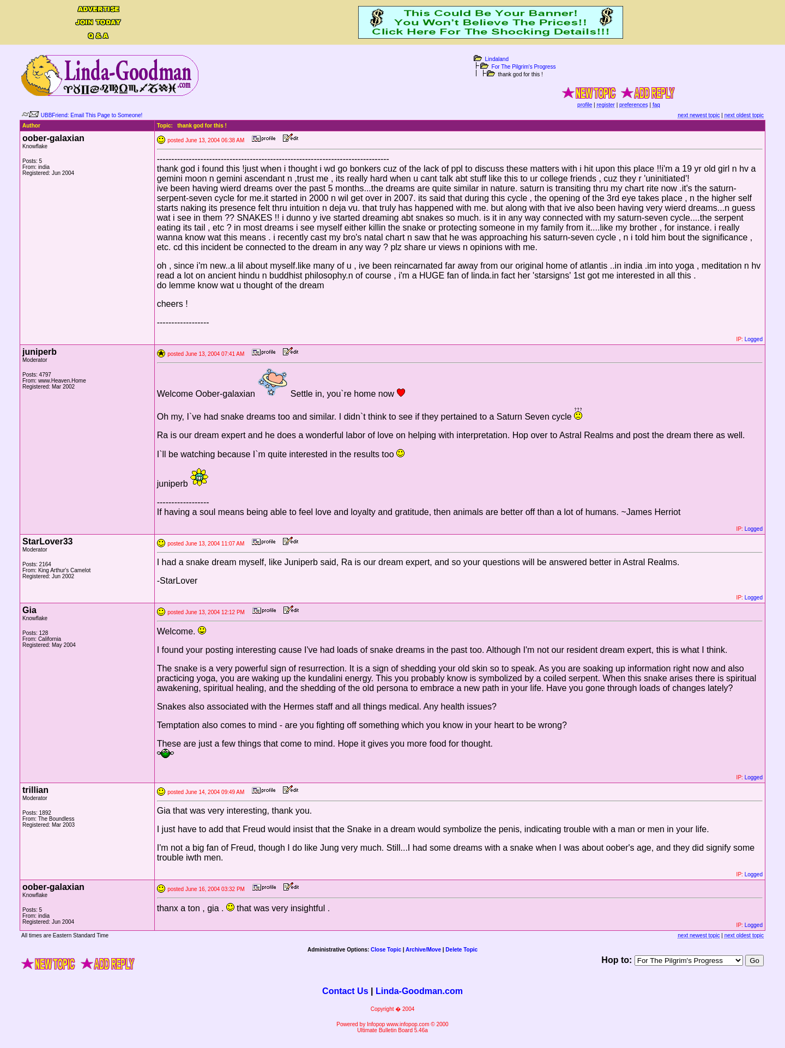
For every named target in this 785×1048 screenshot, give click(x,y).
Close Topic (386, 950)
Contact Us (345, 991)
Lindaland (497, 59)
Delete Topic (461, 950)
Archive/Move (423, 950)
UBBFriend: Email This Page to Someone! (92, 115)
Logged (754, 339)
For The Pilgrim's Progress (524, 67)
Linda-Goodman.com (419, 991)
